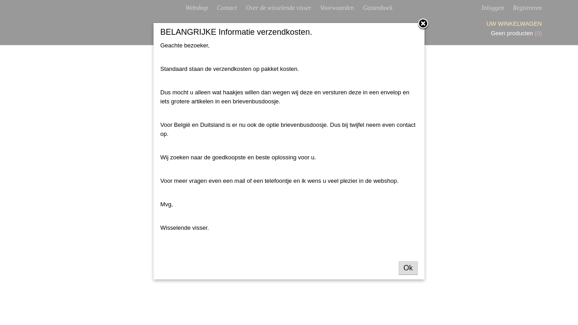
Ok (408, 268)
